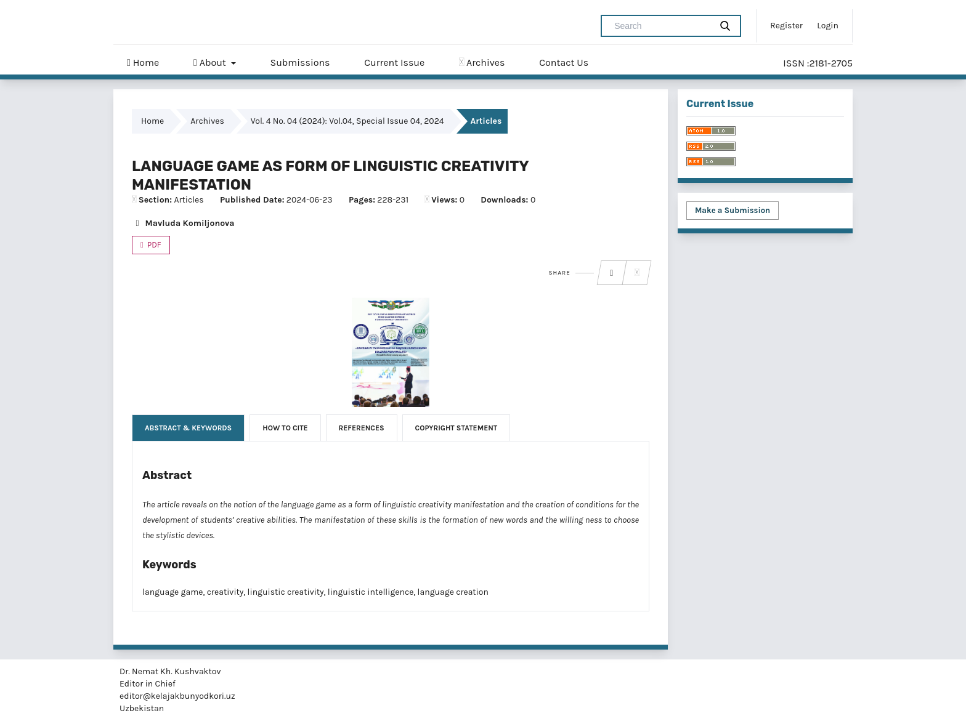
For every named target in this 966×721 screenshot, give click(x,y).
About (211, 62)
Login (827, 25)
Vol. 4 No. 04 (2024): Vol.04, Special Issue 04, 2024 (347, 121)
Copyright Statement (456, 428)
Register (786, 25)
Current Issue (394, 62)
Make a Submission (732, 210)
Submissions (300, 62)
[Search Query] (661, 26)
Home (143, 62)
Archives (482, 62)
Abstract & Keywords (188, 428)
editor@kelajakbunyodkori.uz (177, 696)
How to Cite (284, 428)
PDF (153, 244)
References (361, 428)
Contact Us (563, 62)
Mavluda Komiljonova (183, 223)
